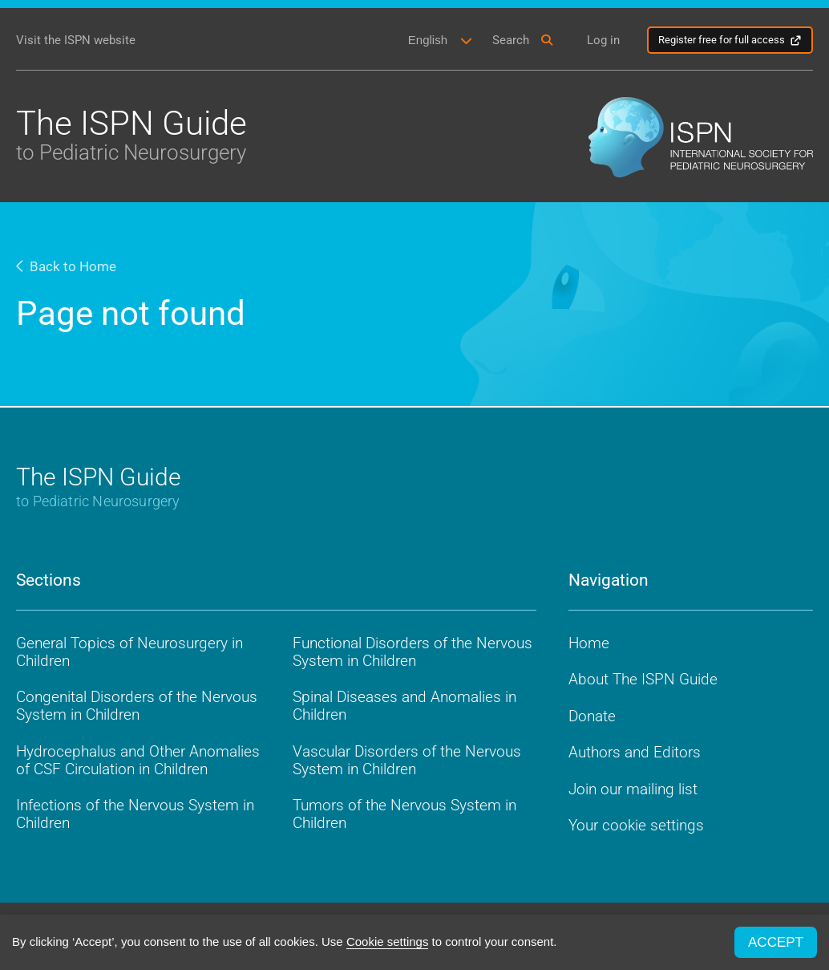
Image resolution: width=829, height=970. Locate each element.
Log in (603, 40)
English (427, 40)
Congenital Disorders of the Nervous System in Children (136, 706)
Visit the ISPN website (75, 40)
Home (588, 643)
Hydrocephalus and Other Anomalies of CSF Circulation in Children (138, 760)
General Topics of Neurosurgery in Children (129, 652)
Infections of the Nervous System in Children (135, 814)
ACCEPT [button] (775, 942)
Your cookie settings (636, 825)
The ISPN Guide (131, 133)
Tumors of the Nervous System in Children (404, 814)
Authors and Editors (634, 752)
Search (510, 40)
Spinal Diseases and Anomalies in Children (404, 706)
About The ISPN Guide (643, 679)
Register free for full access (721, 40)
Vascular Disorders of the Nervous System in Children (407, 760)
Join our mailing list (633, 789)
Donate (592, 716)
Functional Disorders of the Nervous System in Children (412, 652)
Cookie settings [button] (387, 941)
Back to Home (66, 266)
